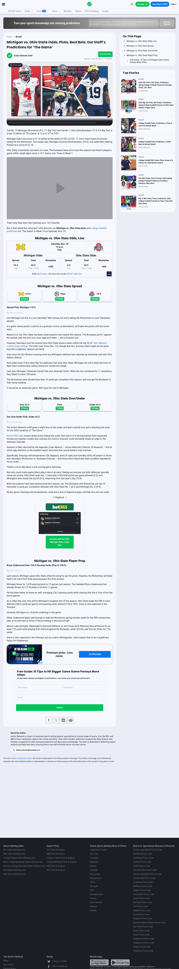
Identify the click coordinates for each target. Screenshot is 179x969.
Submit (59, 707)
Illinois (92, 882)
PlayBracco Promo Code (143, 943)
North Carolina (96, 902)
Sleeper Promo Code (142, 890)
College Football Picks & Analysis (61, 858)
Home (9, 37)
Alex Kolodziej (16, 312)
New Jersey (95, 874)
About (6, 960)
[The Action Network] (89, 4)
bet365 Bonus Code (141, 866)
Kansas (93, 898)
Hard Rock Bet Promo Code (145, 870)
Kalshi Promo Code (141, 898)
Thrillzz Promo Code (142, 947)
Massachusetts (96, 894)
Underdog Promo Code (143, 882)
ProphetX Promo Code (142, 918)
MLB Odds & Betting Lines (14, 870)
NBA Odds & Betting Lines (14, 854)
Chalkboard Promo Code (143, 939)
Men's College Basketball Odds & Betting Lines (23, 862)
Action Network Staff (23, 56)
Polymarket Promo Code (143, 894)
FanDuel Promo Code (142, 862)
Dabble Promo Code (141, 910)
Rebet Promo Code (141, 935)
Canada (93, 910)
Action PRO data (15, 435)
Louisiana (94, 858)
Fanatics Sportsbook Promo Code (147, 850)
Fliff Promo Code (140, 906)
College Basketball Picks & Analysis (62, 862)
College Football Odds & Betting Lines (19, 858)
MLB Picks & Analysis (56, 866)
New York (94, 854)
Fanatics (43, 274)
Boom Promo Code (141, 931)
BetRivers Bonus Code (142, 886)
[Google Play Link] (120, 962)
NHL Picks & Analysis (56, 870)
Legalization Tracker (98, 850)
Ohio (92, 890)
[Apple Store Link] (99, 962)
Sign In (173, 4)
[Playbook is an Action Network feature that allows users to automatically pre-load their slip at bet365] (66, 497)
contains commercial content (21, 758)
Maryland (94, 862)
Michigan (94, 886)
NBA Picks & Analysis (56, 854)
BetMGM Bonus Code (142, 854)
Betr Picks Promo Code (143, 926)
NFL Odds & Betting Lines (14, 850)
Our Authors (8, 964)
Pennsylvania (95, 878)
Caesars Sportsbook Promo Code (147, 874)
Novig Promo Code (141, 914)
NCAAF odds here (74, 274)
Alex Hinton (15, 570)
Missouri (93, 906)
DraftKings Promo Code (143, 858)
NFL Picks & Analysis (56, 850)
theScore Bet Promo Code (144, 878)
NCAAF (19, 37)
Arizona (93, 866)
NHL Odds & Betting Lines (14, 874)
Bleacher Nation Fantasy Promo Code (149, 922)
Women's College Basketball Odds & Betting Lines (24, 866)
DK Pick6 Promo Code (142, 902)
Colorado (94, 870)
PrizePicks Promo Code (143, 951)
